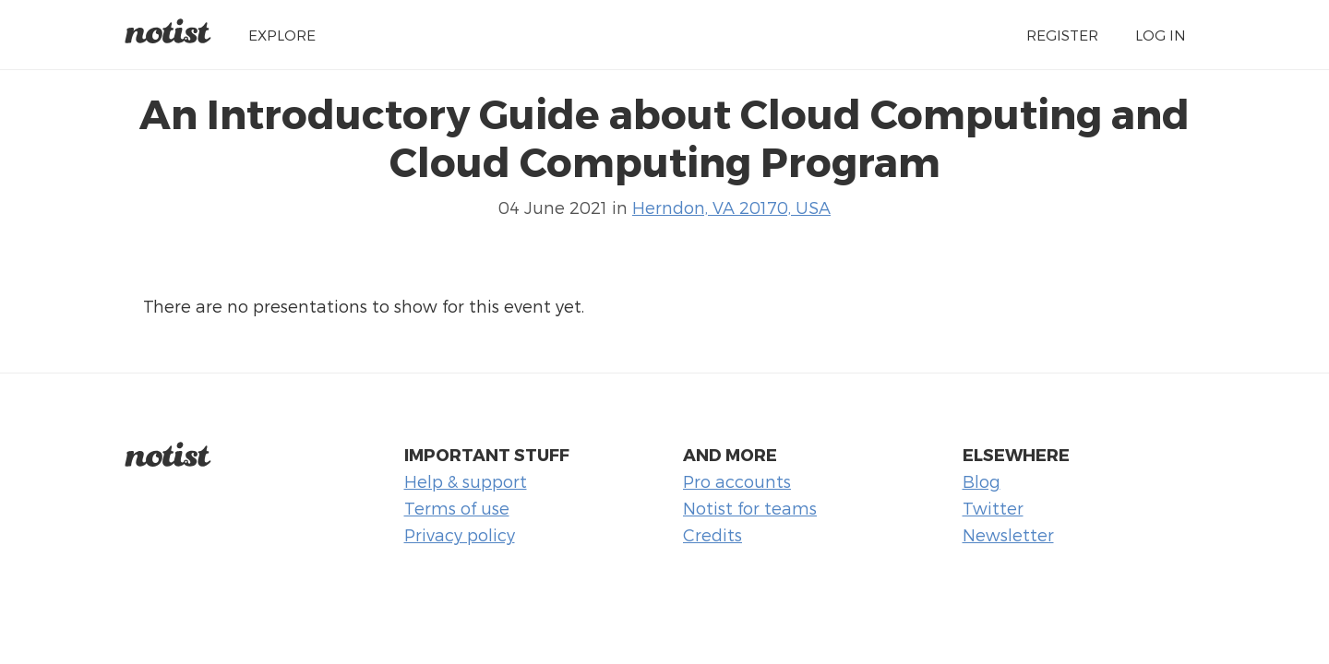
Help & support (465, 481)
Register (1062, 34)
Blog (981, 481)
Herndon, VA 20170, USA (731, 207)
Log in (1160, 34)
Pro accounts (737, 481)
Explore (282, 34)
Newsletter (1008, 534)
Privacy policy (459, 534)
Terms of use (456, 507)
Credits (712, 534)
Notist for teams (750, 507)
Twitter (993, 507)
